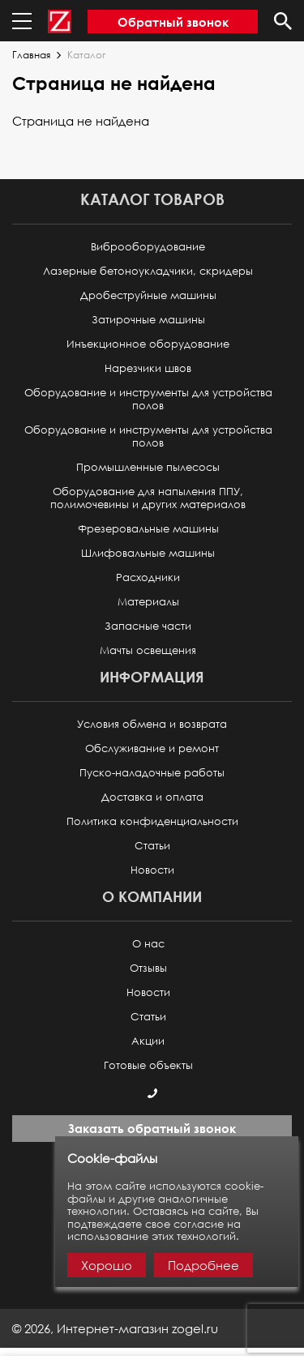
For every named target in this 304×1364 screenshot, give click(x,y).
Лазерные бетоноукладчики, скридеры (148, 271)
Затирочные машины (148, 320)
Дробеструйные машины (148, 295)
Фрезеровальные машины (148, 529)
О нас (148, 944)
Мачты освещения (148, 650)
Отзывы (148, 968)
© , (115, 1328)
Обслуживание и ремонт (152, 748)
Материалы (148, 602)
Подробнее (203, 1265)
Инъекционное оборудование (147, 344)
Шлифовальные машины (148, 553)
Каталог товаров (152, 199)
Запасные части (148, 626)
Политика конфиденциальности (152, 821)
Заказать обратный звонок (152, 1128)
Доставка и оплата (152, 797)
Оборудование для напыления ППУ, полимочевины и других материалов (148, 498)
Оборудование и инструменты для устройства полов (148, 399)
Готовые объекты (148, 1065)
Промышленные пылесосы (148, 467)
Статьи (152, 846)
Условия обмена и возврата (152, 724)
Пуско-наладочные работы (152, 773)
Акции (148, 1041)
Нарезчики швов (148, 368)
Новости (152, 870)
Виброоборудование (148, 247)
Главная (31, 55)
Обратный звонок (173, 22)
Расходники (148, 577)
